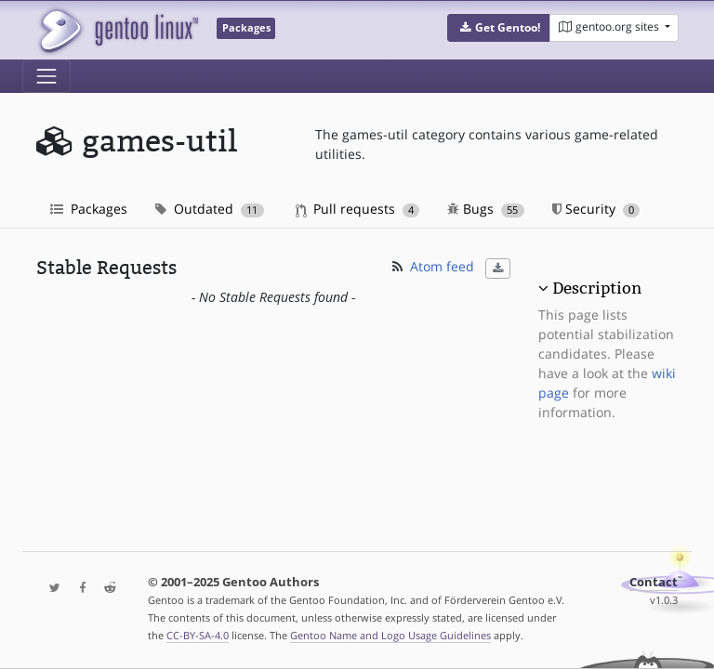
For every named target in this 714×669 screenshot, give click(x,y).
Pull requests (358, 208)
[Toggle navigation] (46, 76)
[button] (498, 28)
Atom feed (432, 266)
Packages (88, 208)
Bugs (485, 208)
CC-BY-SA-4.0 (197, 635)
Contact (653, 582)
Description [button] (596, 288)
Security (596, 208)
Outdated (209, 208)
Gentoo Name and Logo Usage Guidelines (390, 635)
